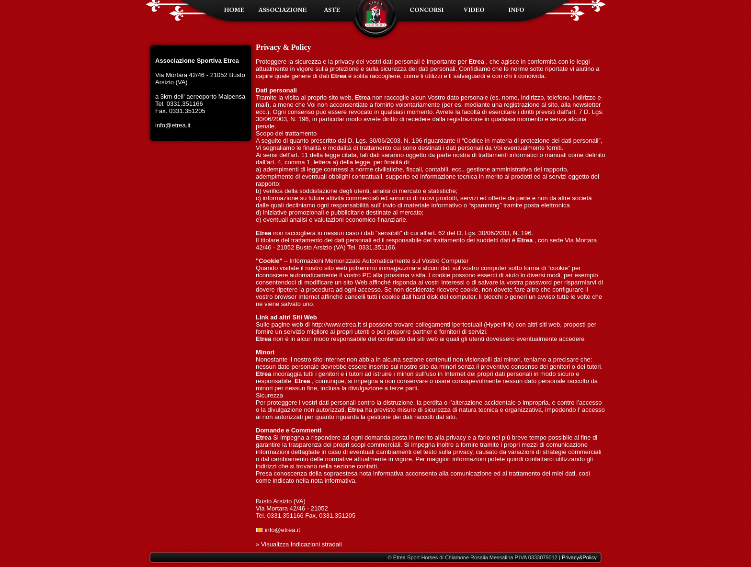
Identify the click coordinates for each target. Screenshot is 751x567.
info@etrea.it (173, 125)
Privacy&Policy (579, 557)
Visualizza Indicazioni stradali (301, 544)
